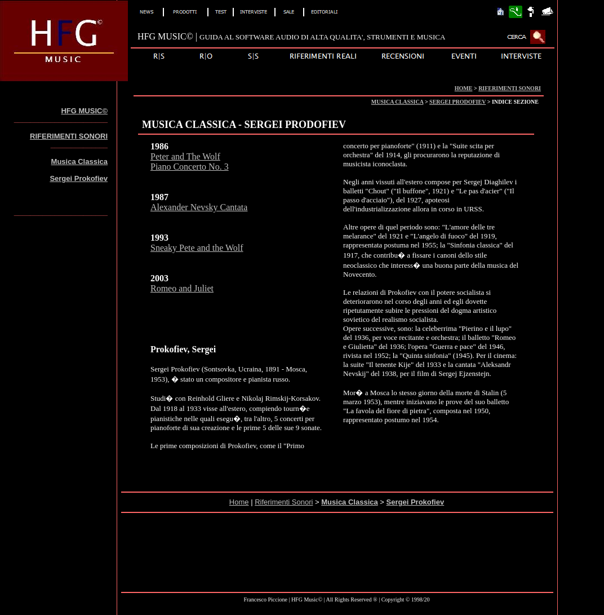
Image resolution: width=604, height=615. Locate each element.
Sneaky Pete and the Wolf (196, 248)
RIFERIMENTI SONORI (509, 88)
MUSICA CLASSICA (397, 102)
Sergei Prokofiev (79, 178)
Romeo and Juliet (182, 288)
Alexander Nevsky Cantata (198, 207)
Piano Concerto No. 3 (189, 166)
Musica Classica (79, 161)
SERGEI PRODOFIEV (457, 102)
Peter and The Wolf (185, 156)
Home (239, 502)
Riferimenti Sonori (284, 502)
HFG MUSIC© (84, 111)
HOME (464, 88)
